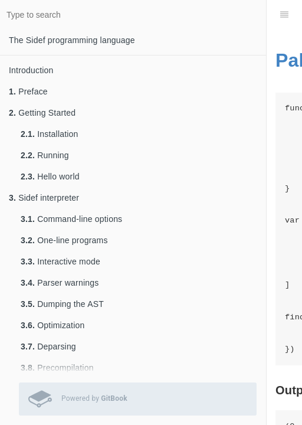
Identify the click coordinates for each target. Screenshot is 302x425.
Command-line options (71, 219)
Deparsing (48, 346)
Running (45, 155)
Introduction (31, 70)
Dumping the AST (62, 304)
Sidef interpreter (44, 197)
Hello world (50, 176)
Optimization (52, 325)
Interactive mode (60, 261)
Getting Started (42, 112)
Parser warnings (60, 282)
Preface (28, 91)
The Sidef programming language (72, 40)
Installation (49, 134)
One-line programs (64, 240)
